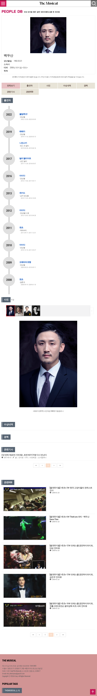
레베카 (22, 131)
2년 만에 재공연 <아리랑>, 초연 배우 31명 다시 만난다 (24, 455)
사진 (48, 85)
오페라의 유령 (25, 262)
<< (36, 465)
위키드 (22, 193)
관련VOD (29, 92)
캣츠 (21, 227)
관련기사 (11, 92)
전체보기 (11, 85)
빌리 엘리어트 (25, 158)
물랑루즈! (23, 114)
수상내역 (67, 85)
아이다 (22, 176)
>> (60, 465)
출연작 (30, 85)
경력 (86, 85)
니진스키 (23, 143)
